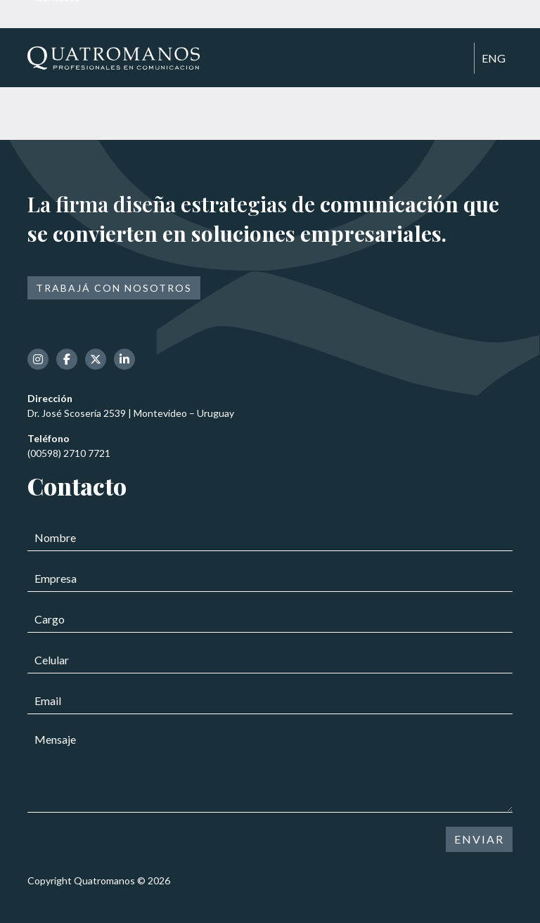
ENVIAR (479, 839)
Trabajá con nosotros (114, 288)
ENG (494, 58)
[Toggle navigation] (457, 59)
